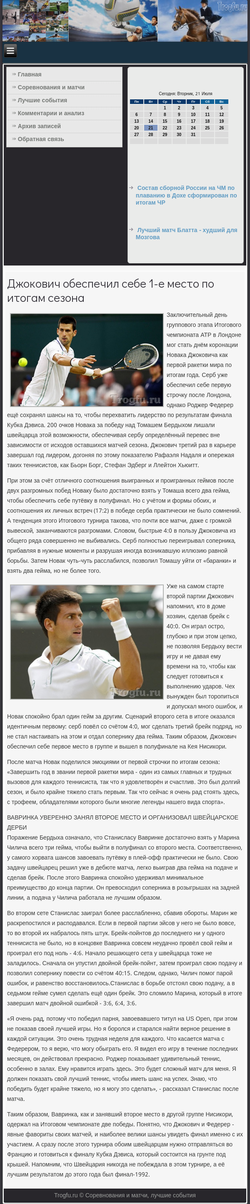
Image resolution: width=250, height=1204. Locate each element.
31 (193, 134)
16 (179, 121)
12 (221, 114)
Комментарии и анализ (51, 114)
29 (164, 134)
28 (150, 134)
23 (179, 128)
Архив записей (39, 126)
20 (136, 128)
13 (136, 121)
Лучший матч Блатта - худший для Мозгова (187, 234)
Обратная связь (41, 139)
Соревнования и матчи (51, 88)
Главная (30, 75)
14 (150, 121)
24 (193, 128)
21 (150, 128)
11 (207, 114)
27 (136, 134)
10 (193, 114)
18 (207, 121)
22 (164, 128)
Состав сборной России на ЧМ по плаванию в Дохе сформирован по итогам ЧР (186, 195)
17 (193, 121)
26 (221, 128)
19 (221, 121)
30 (179, 134)
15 (164, 121)
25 (207, 128)
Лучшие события (42, 101)
